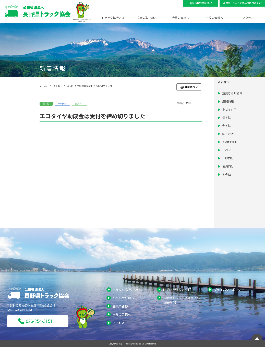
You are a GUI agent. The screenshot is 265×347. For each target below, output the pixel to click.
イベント (228, 150)
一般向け (228, 158)
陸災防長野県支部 (199, 3)
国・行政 (228, 134)
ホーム (43, 85)
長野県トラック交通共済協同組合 (241, 3)
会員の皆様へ (122, 306)
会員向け (228, 166)
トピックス (229, 109)
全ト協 (226, 125)
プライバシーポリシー (229, 289)
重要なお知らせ (232, 93)
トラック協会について (128, 289)
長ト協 (57, 85)
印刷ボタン (189, 87)
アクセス (248, 18)
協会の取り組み (123, 298)
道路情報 (228, 101)
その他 (226, 174)
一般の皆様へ (122, 314)
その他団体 (229, 142)
